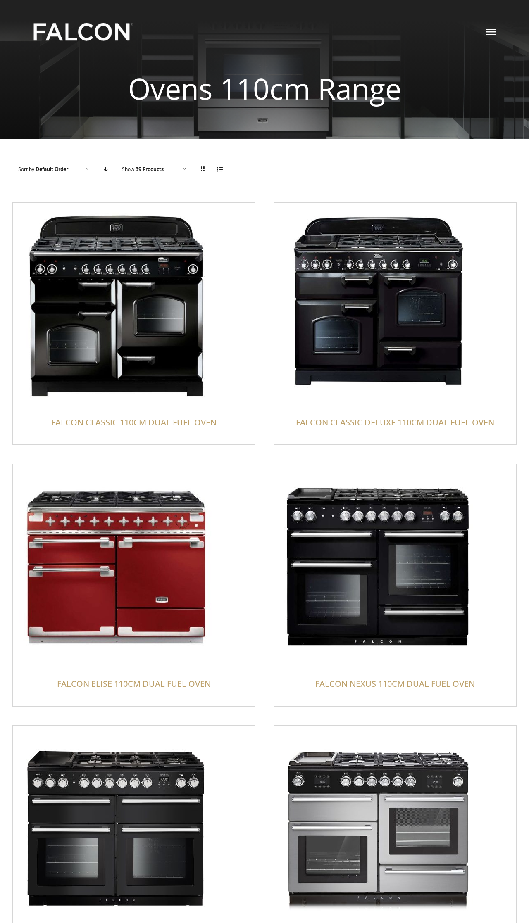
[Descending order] (106, 169)
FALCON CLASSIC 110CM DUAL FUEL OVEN (134, 422)
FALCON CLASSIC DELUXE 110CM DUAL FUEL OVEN (395, 422)
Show (143, 169)
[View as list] (220, 169)
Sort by (43, 169)
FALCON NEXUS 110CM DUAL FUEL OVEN (395, 683)
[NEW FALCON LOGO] (83, 20)
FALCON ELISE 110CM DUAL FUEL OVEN (134, 683)
